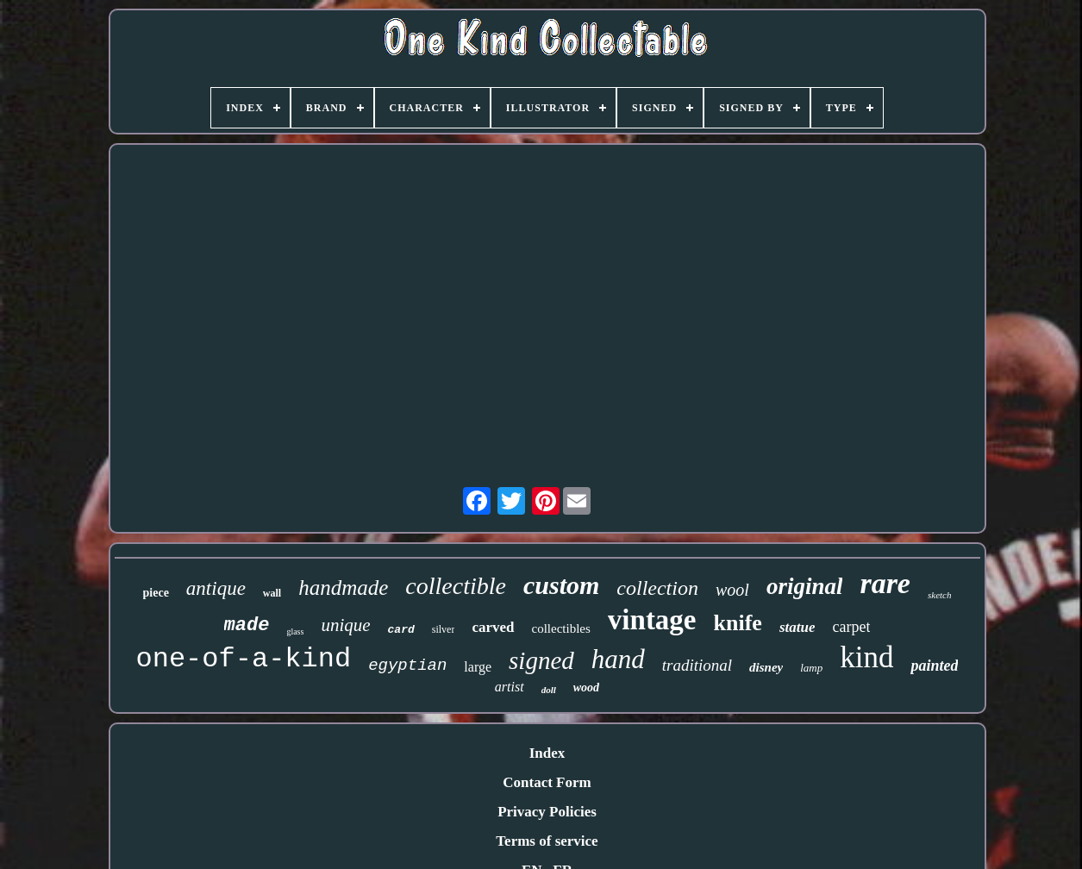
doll (548, 690)
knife (738, 622)
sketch (939, 595)
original (804, 586)
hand (618, 659)
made (247, 625)
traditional (697, 665)
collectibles (561, 628)
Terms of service (546, 841)
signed (541, 660)
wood (586, 687)
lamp (811, 667)
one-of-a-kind (244, 659)
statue (797, 627)
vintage (652, 619)
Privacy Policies (547, 811)
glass (294, 631)
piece (156, 592)
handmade (343, 587)
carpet (851, 626)
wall (272, 593)
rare (885, 583)
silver (443, 629)
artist (509, 686)
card (401, 629)
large (477, 667)
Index (547, 753)
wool (732, 589)
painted (934, 665)
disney (766, 667)
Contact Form (547, 782)
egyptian (407, 665)
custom (561, 585)
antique (216, 588)
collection (657, 588)
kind (866, 657)
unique (345, 625)
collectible (455, 585)
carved (493, 627)
